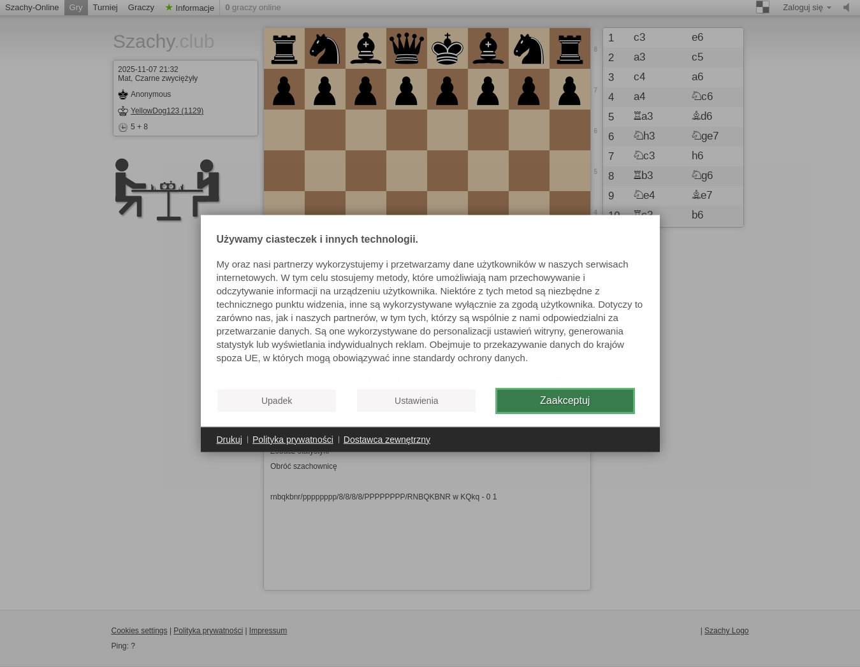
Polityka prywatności (292, 439)
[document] (430, 305)
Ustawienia (416, 401)
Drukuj (229, 439)
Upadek (276, 401)
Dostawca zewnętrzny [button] (387, 439)
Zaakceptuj (565, 400)
